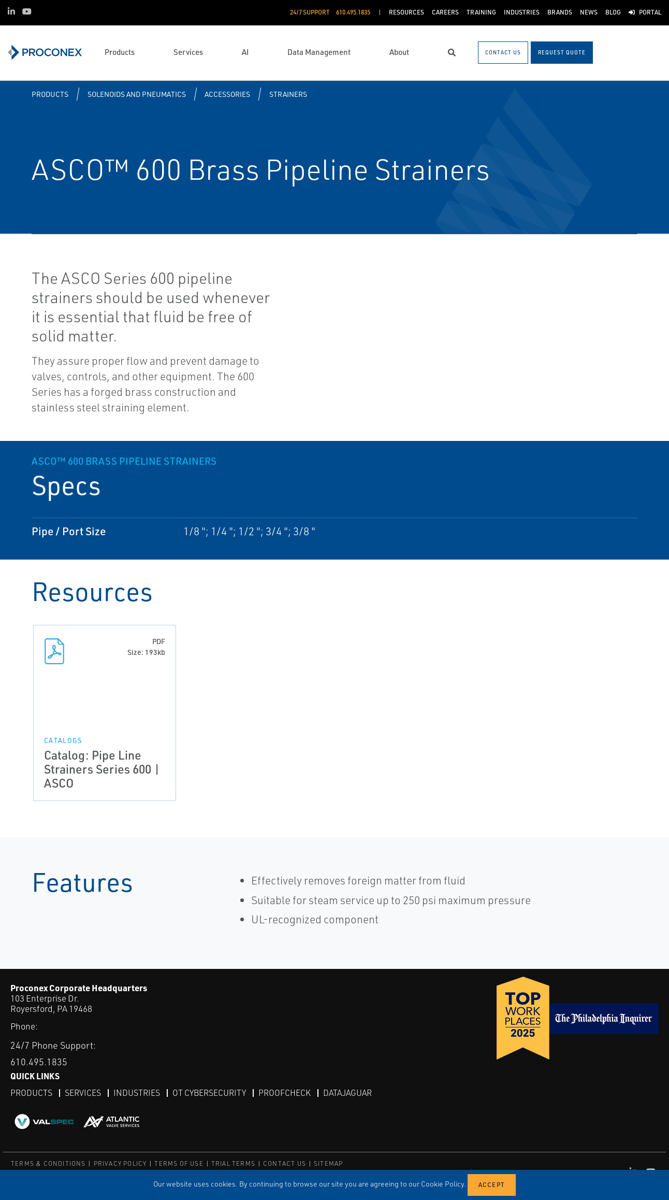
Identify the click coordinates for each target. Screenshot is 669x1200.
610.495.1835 (38, 1061)
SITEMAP (328, 1163)
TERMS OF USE (178, 1163)
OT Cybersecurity (209, 1093)
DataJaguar (347, 1093)
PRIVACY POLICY (120, 1163)
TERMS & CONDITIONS (48, 1163)
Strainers (288, 94)
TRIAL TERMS (233, 1163)
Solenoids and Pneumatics (137, 94)
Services (83, 1093)
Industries (136, 1093)
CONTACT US (284, 1163)
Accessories (227, 94)
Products (50, 94)
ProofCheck (284, 1093)
